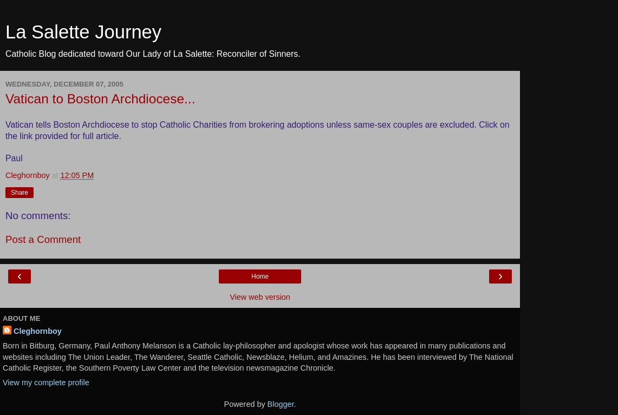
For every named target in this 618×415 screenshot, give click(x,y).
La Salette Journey (83, 32)
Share (19, 192)
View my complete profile (46, 382)
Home (260, 276)
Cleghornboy (38, 331)
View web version (260, 297)
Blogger (281, 404)
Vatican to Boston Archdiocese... (100, 98)
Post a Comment (43, 239)
